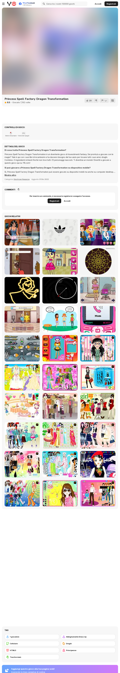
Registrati (111, 4)
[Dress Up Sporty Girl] (97, 435)
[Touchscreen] (32, 657)
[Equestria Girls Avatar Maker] (60, 261)
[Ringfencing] (60, 290)
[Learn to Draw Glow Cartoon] (22, 290)
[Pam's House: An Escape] (97, 290)
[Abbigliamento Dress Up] (88, 636)
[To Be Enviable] (60, 493)
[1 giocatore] (32, 636)
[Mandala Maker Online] (97, 261)
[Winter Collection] (22, 435)
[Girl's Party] (22, 406)
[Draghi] (88, 643)
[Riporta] (104, 100)
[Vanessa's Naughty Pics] (22, 232)
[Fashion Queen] (97, 377)
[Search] (43, 3)
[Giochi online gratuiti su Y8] (11, 4)
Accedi (98, 4)
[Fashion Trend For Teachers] (60, 406)
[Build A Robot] (22, 348)
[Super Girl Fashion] (97, 406)
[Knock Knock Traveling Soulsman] (22, 261)
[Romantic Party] (97, 232)
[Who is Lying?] (60, 319)
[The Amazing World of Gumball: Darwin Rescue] (22, 319)
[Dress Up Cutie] (97, 348)
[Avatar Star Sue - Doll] (60, 348)
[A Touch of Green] (60, 377)
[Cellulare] (32, 643)
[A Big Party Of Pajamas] (60, 464)
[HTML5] (32, 650)
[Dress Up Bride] (22, 377)
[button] (10, 175)
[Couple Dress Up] (97, 493)
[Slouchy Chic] (22, 464)
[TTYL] (97, 319)
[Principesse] (88, 650)
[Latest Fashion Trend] (22, 493)
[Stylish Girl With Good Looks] (97, 464)
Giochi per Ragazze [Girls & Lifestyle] (22, 179)
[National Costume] (60, 435)
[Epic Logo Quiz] (60, 232)
